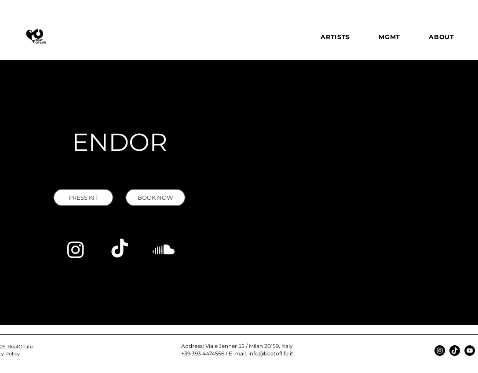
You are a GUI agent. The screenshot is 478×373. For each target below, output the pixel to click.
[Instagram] (76, 249)
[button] (83, 197)
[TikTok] (120, 249)
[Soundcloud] (164, 249)
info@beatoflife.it (270, 353)
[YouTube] (469, 350)
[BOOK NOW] (155, 197)
